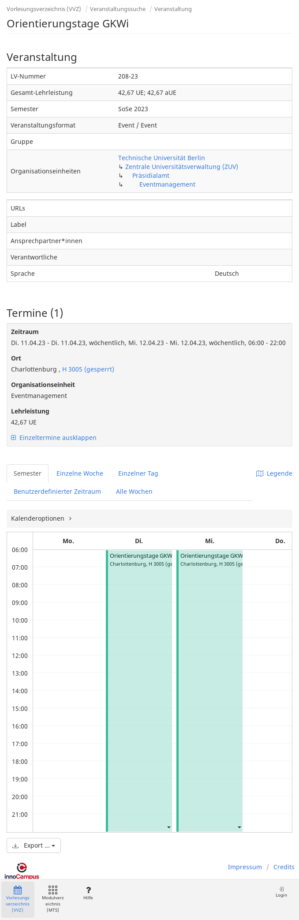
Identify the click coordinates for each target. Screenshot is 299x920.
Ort (16, 358)
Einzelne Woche (79, 473)
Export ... (33, 845)
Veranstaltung (173, 9)
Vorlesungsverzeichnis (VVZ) (44, 9)
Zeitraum (25, 331)
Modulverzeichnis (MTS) (53, 899)
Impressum (245, 867)
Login (281, 892)
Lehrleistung (30, 411)
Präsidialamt (150, 175)
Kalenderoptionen (38, 518)
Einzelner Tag (138, 473)
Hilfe (88, 893)
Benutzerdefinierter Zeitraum (57, 491)
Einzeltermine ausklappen (54, 437)
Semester (27, 473)
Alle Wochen (134, 491)
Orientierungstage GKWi (142, 556)
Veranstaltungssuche (118, 9)
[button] (168, 826)
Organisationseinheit (43, 384)
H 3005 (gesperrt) (87, 369)
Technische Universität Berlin (161, 158)
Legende (274, 473)
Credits (284, 867)
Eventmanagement (167, 184)
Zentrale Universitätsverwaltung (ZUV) (181, 166)
